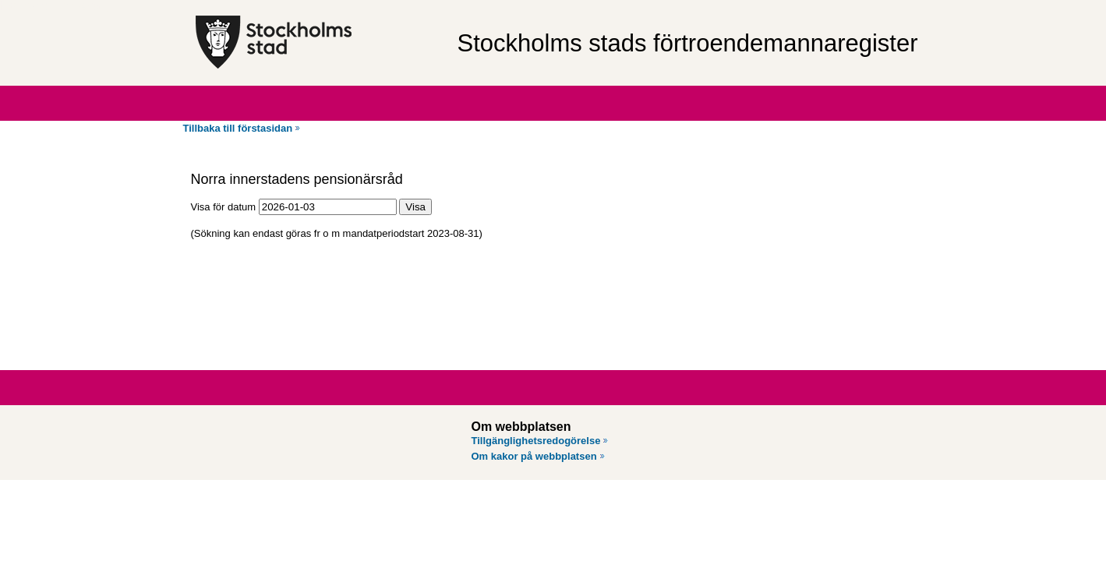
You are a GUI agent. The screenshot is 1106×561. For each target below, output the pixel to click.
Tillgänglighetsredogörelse (536, 440)
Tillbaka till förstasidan (238, 128)
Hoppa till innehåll (54, 6)
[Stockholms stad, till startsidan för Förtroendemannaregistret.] (318, 43)
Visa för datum (223, 207)
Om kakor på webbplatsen (534, 456)
